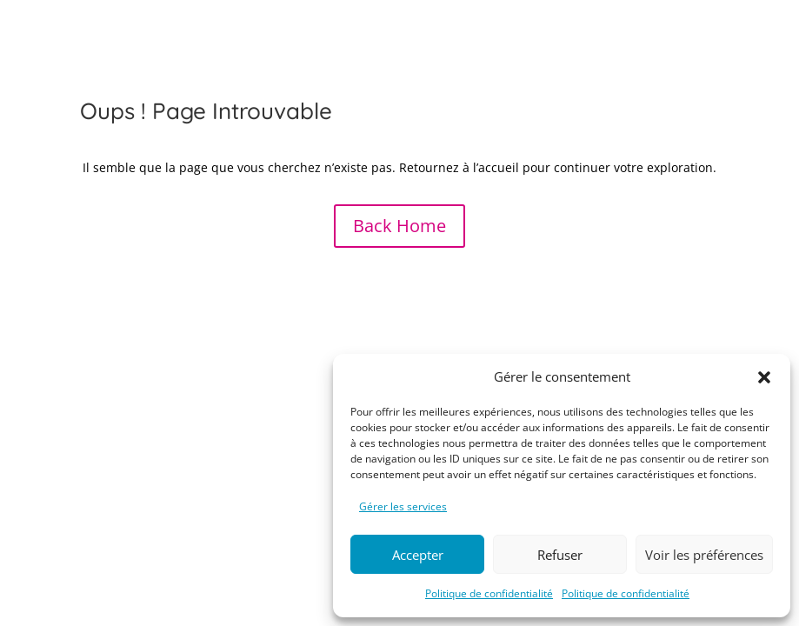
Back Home (399, 225)
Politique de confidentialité (489, 593)
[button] (764, 377)
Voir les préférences (704, 554)
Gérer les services (403, 506)
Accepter (417, 554)
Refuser (560, 554)
